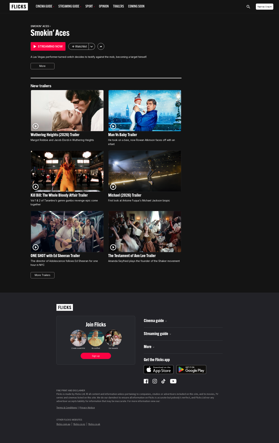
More (42, 65)
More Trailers (42, 275)
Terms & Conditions (66, 407)
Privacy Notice (87, 407)
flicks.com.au (63, 424)
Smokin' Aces (50, 33)
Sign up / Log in (264, 6)
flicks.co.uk (94, 424)
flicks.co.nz (79, 424)
